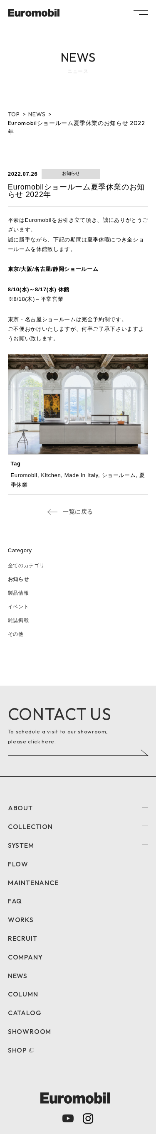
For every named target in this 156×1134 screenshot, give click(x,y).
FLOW (18, 864)
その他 (16, 634)
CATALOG (25, 1013)
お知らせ (18, 579)
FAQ (15, 901)
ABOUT (20, 808)
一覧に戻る (78, 511)
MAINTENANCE (33, 882)
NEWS (17, 976)
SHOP (17, 1050)
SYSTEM (21, 845)
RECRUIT (22, 938)
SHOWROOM (29, 1031)
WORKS (21, 919)
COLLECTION (30, 826)
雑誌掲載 (18, 620)
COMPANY (25, 957)
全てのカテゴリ (26, 565)
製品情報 (18, 593)
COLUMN (23, 994)
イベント (18, 607)
